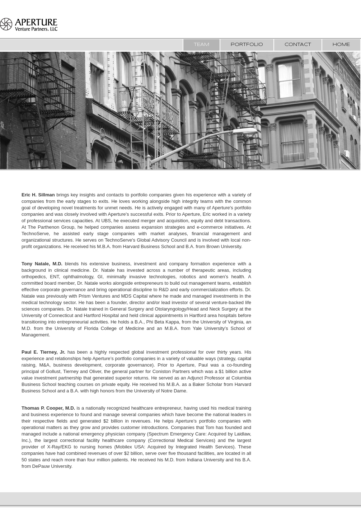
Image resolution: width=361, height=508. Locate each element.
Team (201, 44)
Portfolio (247, 44)
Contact (298, 44)
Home (341, 44)
